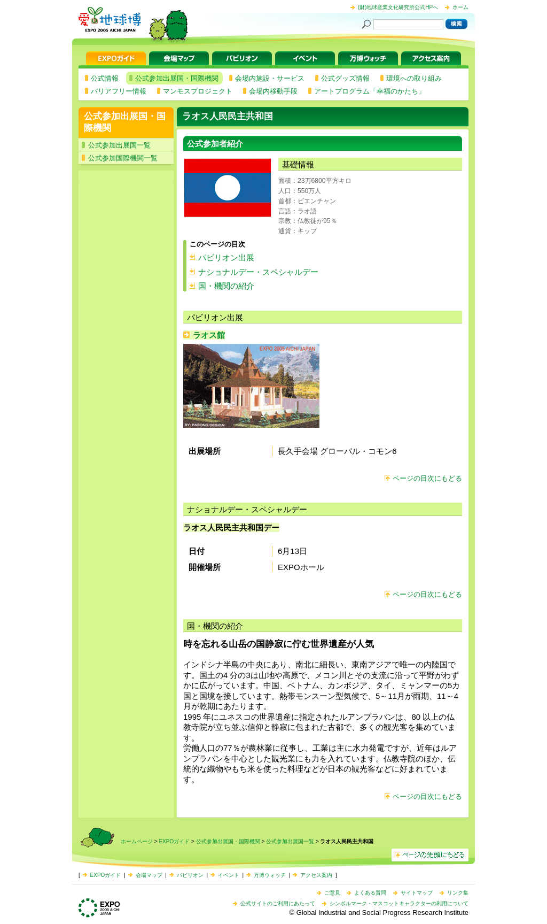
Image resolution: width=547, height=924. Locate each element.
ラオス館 (209, 335)
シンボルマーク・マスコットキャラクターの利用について (399, 903)
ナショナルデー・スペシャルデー (258, 271)
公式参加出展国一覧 (290, 841)
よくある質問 (370, 893)
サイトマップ (417, 893)
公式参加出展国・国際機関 (125, 122)
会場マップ (179, 58)
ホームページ (137, 841)
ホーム (460, 7)
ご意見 (332, 893)
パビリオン (242, 58)
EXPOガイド (174, 841)
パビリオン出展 (226, 257)
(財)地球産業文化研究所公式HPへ (398, 7)
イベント (305, 58)
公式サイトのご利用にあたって (277, 903)
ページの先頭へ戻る (430, 855)
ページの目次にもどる (427, 478)
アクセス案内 (431, 58)
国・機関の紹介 (226, 285)
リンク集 (457, 893)
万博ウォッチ (368, 58)
